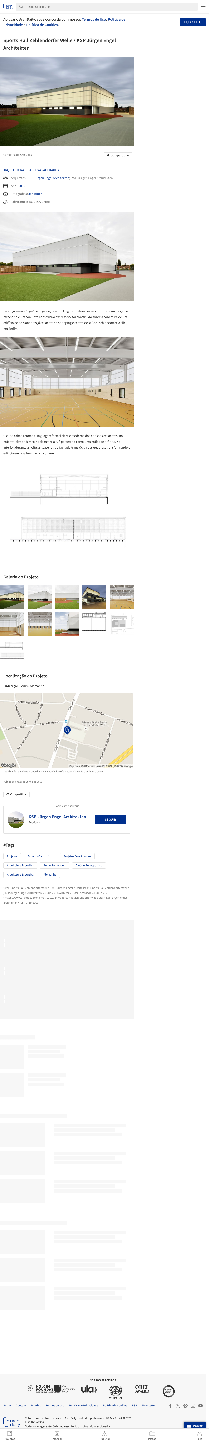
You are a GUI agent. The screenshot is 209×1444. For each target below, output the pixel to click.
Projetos (12, 856)
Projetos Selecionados (77, 856)
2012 (22, 186)
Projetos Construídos (40, 856)
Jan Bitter (35, 194)
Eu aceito (192, 22)
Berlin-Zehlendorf (55, 865)
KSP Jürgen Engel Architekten (48, 178)
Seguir (110, 819)
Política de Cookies (42, 25)
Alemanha (51, 170)
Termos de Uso (94, 19)
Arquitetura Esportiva (22, 170)
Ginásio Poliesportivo (89, 865)
